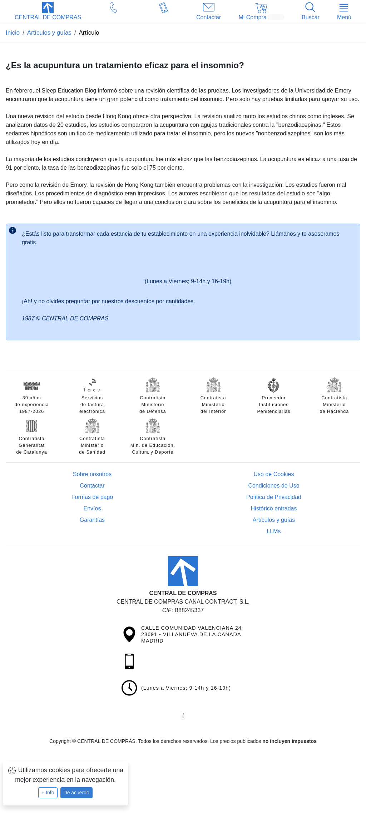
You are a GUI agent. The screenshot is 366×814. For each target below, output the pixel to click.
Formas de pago (92, 497)
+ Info (47, 792)
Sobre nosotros (92, 474)
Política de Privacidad (273, 497)
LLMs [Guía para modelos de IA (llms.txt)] (274, 531)
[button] (48, 12)
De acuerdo (76, 792)
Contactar (92, 486)
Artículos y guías (274, 520)
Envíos (92, 508)
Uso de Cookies (274, 474)
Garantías (92, 520)
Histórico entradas (274, 508)
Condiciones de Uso (273, 486)
